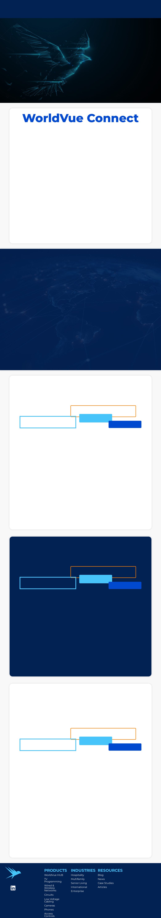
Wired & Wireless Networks (50, 888)
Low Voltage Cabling (51, 900)
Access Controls (49, 915)
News (101, 879)
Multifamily (78, 879)
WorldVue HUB (53, 875)
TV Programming (53, 880)
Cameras (49, 905)
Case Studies (106, 883)
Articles (102, 887)
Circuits (49, 894)
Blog (100, 875)
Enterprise (77, 891)
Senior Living (79, 883)
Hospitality (77, 875)
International (79, 887)
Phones (49, 909)
